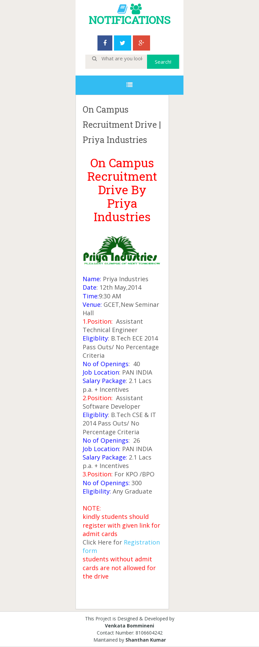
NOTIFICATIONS (129, 19)
